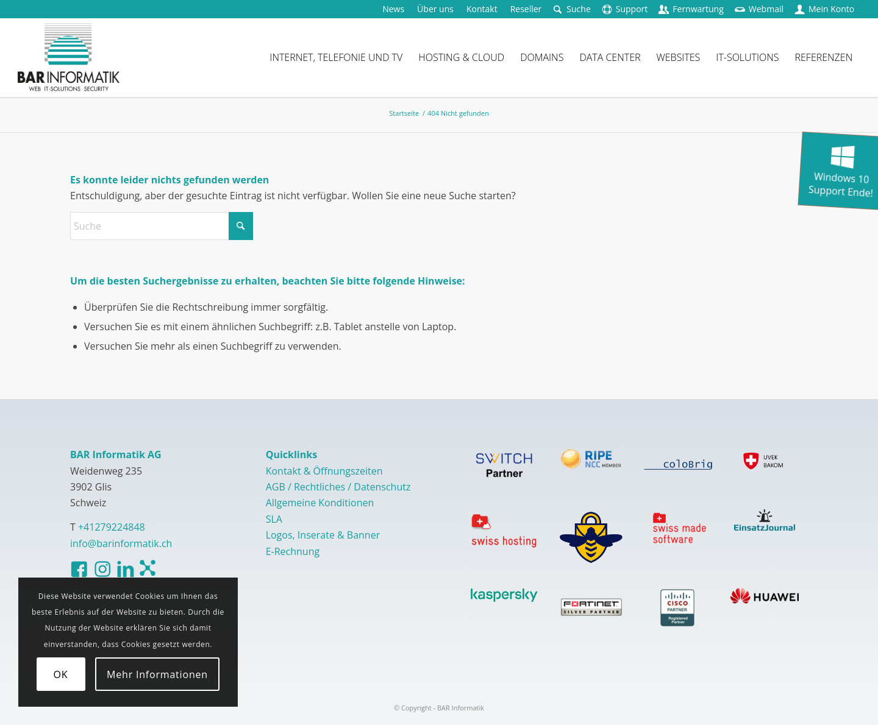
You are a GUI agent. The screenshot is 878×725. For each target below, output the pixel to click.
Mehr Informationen (157, 674)
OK (61, 674)
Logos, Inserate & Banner (323, 535)
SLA (274, 519)
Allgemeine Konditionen (320, 502)
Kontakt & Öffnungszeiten (324, 471)
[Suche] (161, 226)
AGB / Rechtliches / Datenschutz (338, 486)
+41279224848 (111, 527)
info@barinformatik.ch (121, 543)
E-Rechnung (293, 551)
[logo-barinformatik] (69, 57)
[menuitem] (393, 9)
